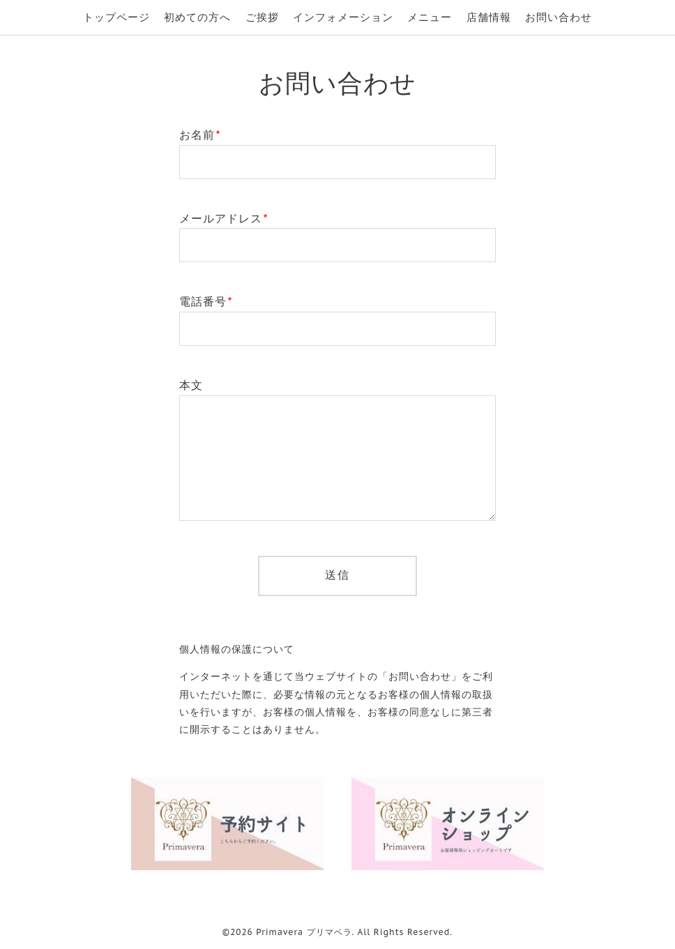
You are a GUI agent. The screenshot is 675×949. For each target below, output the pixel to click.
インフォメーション (343, 17)
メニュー (429, 17)
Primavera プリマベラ (303, 932)
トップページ (116, 17)
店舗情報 (489, 17)
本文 (191, 385)
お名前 (200, 135)
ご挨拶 (262, 17)
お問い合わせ (558, 17)
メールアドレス (223, 218)
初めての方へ (197, 17)
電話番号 (206, 301)
